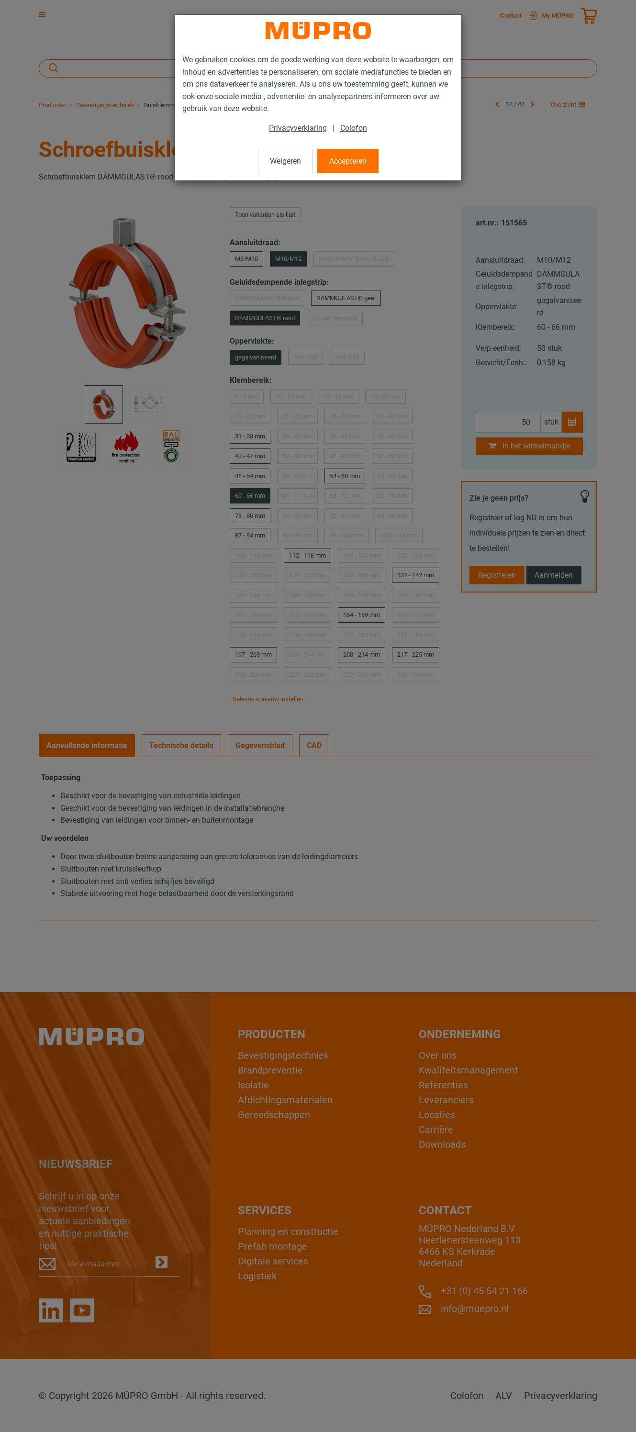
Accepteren (348, 161)
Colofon (353, 128)
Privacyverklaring (298, 128)
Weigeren (285, 161)
